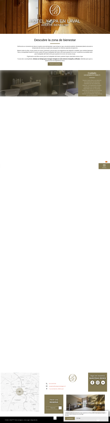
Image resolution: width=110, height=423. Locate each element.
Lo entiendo (70, 418)
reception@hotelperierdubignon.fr (57, 388)
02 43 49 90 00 (52, 385)
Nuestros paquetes (55, 64)
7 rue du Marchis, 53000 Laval (56, 390)
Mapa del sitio (34, 419)
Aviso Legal (26, 419)
